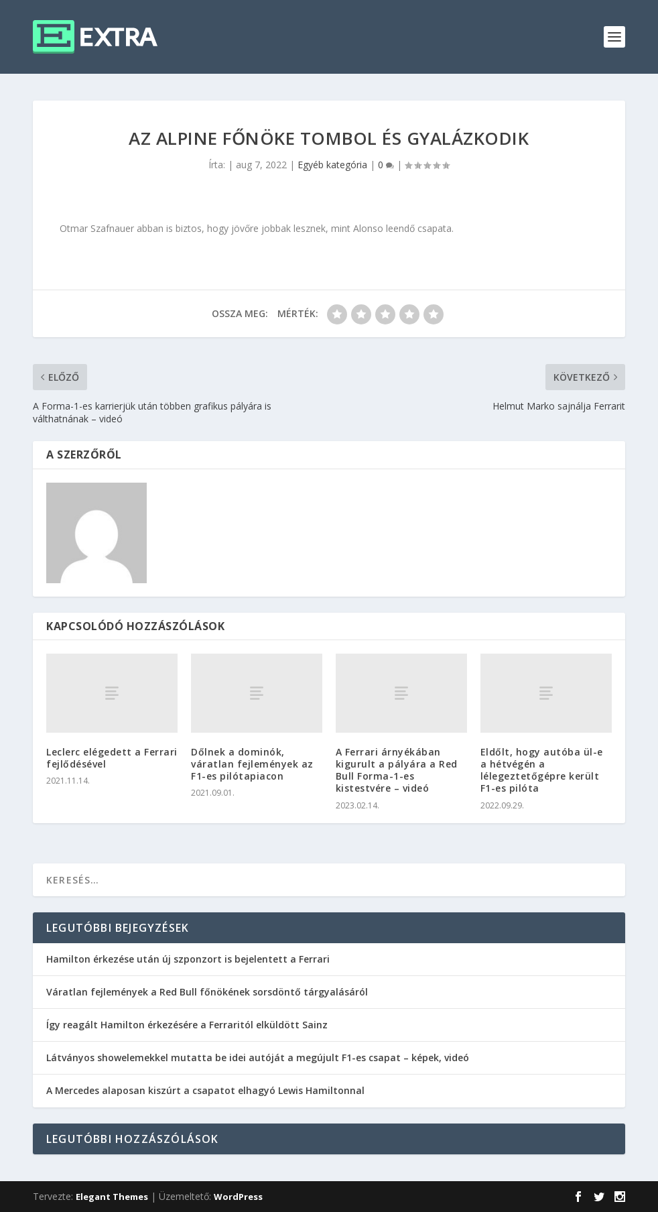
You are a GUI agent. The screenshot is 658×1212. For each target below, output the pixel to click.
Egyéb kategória (332, 164)
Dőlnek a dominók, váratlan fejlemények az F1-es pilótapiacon (252, 763)
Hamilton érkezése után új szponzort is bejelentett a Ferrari (188, 959)
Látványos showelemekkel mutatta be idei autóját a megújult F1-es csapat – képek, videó (257, 1057)
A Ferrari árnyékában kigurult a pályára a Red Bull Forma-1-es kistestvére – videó (397, 770)
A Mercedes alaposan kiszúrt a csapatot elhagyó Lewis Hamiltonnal (205, 1090)
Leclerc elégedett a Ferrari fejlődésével (112, 757)
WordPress (238, 1197)
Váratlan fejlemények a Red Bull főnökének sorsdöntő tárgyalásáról (207, 991)
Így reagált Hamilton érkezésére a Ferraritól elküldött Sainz (187, 1024)
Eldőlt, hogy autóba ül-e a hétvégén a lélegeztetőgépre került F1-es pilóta (541, 770)
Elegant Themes (112, 1197)
